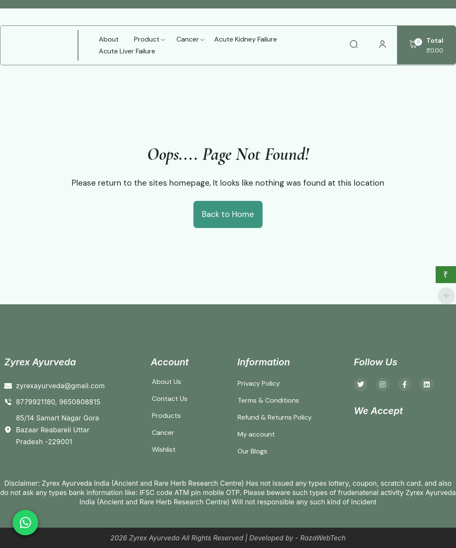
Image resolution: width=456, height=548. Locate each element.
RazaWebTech (323, 538)
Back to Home (228, 214)
